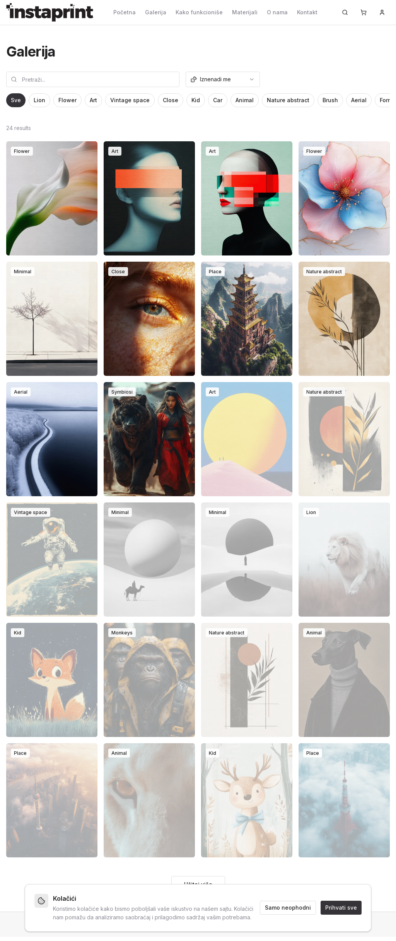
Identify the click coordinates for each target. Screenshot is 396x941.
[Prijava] (382, 12)
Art (93, 100)
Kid (195, 100)
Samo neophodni (288, 907)
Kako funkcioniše (199, 12)
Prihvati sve (341, 907)
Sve (16, 100)
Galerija (155, 12)
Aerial (359, 100)
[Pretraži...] (345, 12)
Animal (245, 100)
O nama (277, 12)
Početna (124, 12)
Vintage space (130, 100)
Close (170, 100)
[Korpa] (363, 12)
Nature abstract (288, 100)
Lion (39, 100)
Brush (330, 100)
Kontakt (307, 12)
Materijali (245, 12)
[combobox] (223, 79)
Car (217, 100)
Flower (67, 100)
